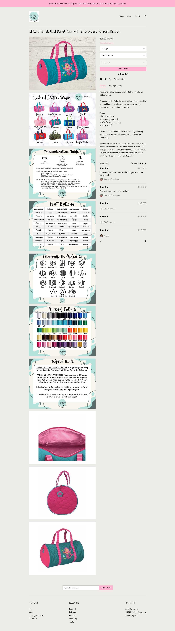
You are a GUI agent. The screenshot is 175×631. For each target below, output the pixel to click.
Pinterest (72, 615)
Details (103, 85)
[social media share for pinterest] (110, 79)
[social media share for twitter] (105, 79)
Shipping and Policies (36, 615)
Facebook (72, 609)
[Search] (145, 16)
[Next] (145, 241)
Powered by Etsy (131, 615)
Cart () (137, 16)
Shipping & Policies (115, 85)
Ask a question (119, 79)
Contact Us (33, 618)
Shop (122, 16)
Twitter (71, 622)
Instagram (73, 612)
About (129, 16)
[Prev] (101, 241)
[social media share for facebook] (101, 79)
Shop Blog (73, 618)
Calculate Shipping (106, 43)
